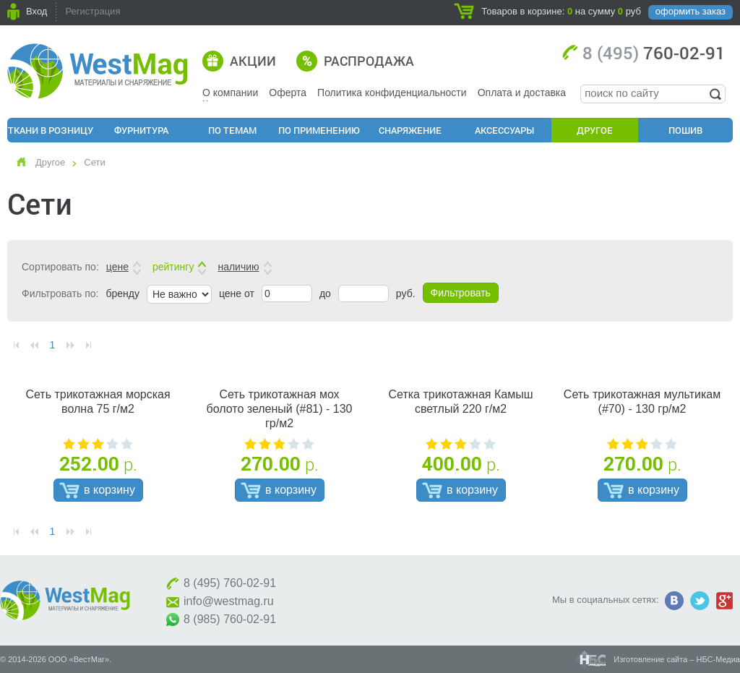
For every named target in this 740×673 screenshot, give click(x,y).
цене (117, 267)
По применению (319, 130)
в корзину (109, 490)
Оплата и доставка (522, 92)
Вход (36, 11)
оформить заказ (690, 11)
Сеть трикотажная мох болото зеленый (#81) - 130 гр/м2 (279, 408)
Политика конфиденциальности (392, 92)
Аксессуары (504, 130)
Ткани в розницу (50, 130)
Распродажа (369, 60)
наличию (238, 267)
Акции (253, 60)
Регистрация (92, 11)
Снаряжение (410, 130)
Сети (94, 162)
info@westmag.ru (229, 601)
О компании (230, 92)
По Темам (232, 130)
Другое (595, 130)
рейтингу (173, 267)
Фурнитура (141, 130)
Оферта (287, 92)
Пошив (685, 130)
